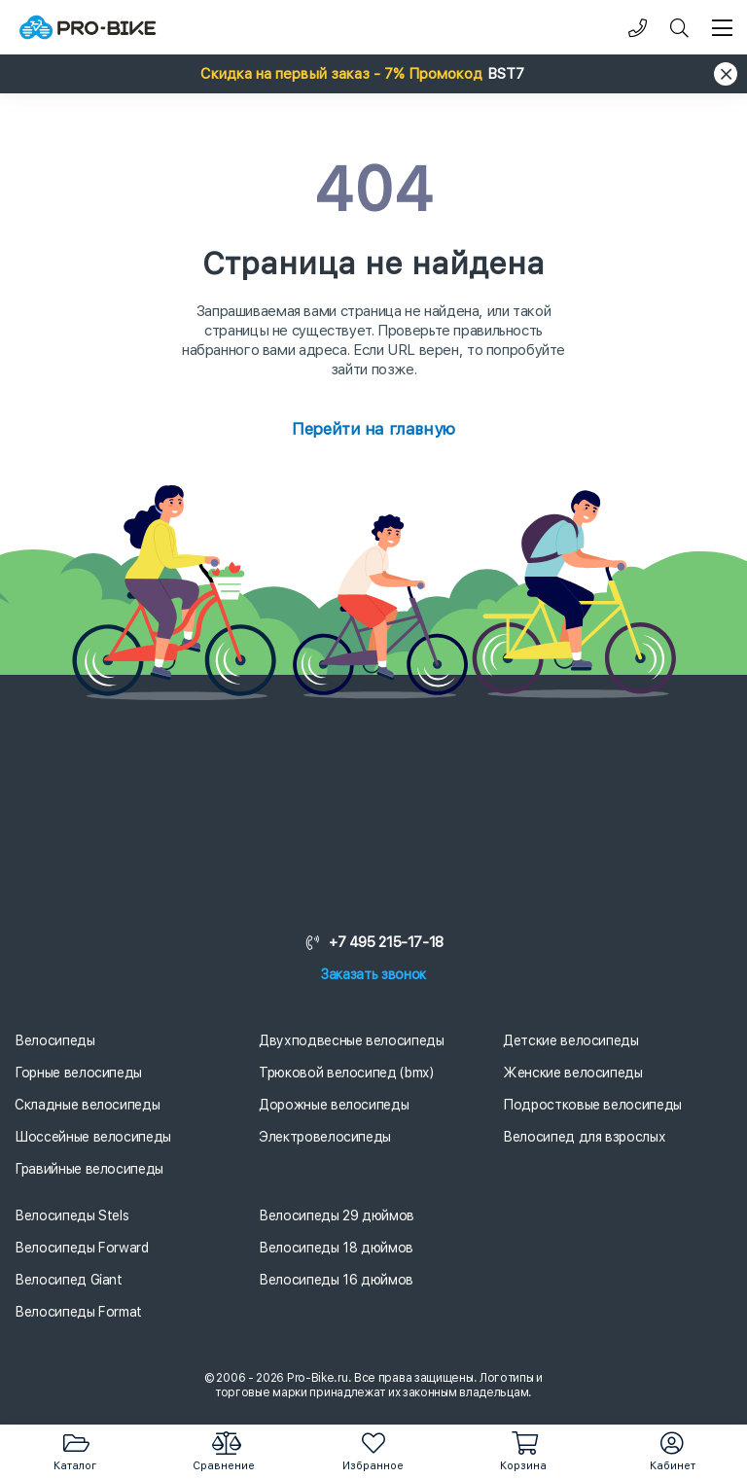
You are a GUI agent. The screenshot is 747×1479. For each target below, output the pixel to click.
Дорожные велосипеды (334, 1104)
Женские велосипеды (573, 1072)
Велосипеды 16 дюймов (336, 1279)
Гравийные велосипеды (89, 1169)
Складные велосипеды (87, 1104)
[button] (373, 73)
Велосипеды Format (78, 1312)
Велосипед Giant (69, 1279)
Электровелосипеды (325, 1136)
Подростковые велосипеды (592, 1104)
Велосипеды (55, 1040)
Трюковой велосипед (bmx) (346, 1072)
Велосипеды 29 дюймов (336, 1215)
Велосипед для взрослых (584, 1136)
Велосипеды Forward (82, 1247)
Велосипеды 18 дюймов (336, 1247)
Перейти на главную (373, 429)
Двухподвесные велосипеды (352, 1040)
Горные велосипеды (78, 1072)
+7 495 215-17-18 (373, 942)
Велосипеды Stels (71, 1215)
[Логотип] (87, 28)
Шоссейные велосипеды (93, 1136)
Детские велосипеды (571, 1040)
